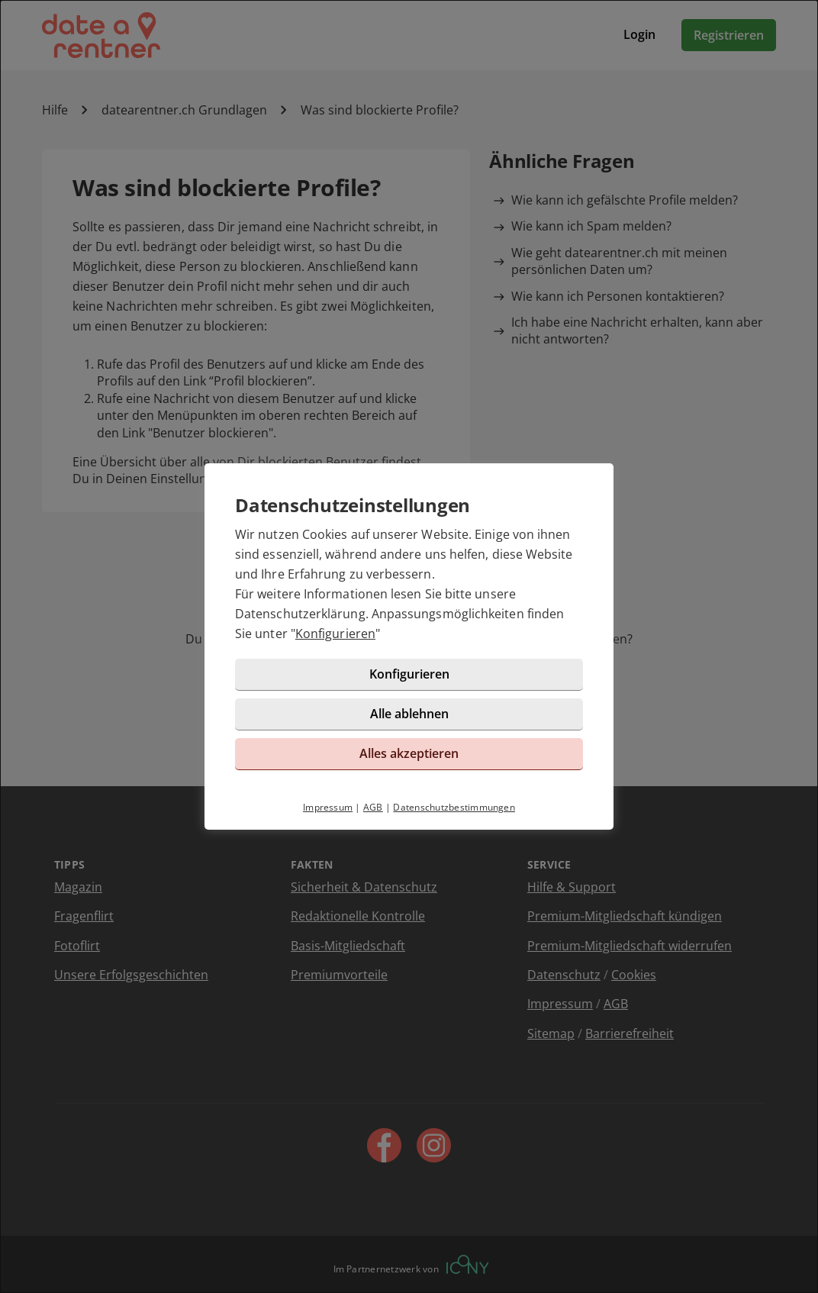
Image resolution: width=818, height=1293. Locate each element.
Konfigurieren (335, 633)
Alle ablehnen (409, 713)
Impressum (328, 807)
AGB (373, 807)
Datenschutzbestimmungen (454, 807)
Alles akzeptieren (409, 753)
